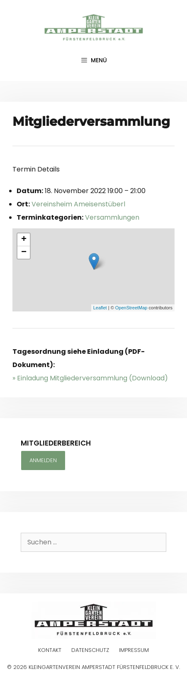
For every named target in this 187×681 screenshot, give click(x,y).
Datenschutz (90, 650)
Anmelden (43, 460)
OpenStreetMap (131, 307)
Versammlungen (112, 217)
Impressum (134, 650)
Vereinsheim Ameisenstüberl (78, 204)
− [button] (24, 252)
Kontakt (49, 650)
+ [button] (24, 239)
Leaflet (100, 307)
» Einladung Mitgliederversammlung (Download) (90, 378)
